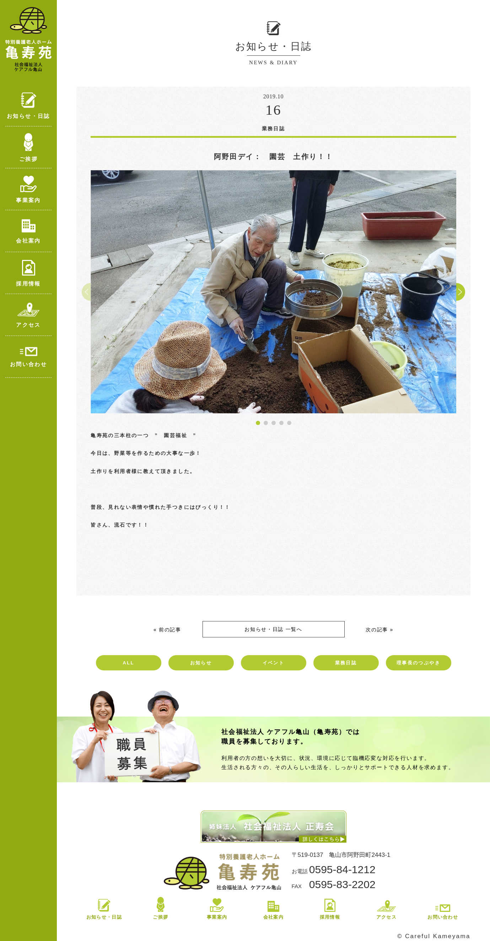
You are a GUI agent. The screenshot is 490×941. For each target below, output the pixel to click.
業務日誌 (346, 662)
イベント (274, 662)
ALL (128, 662)
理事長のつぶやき (418, 662)
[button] (258, 423)
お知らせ (201, 662)
